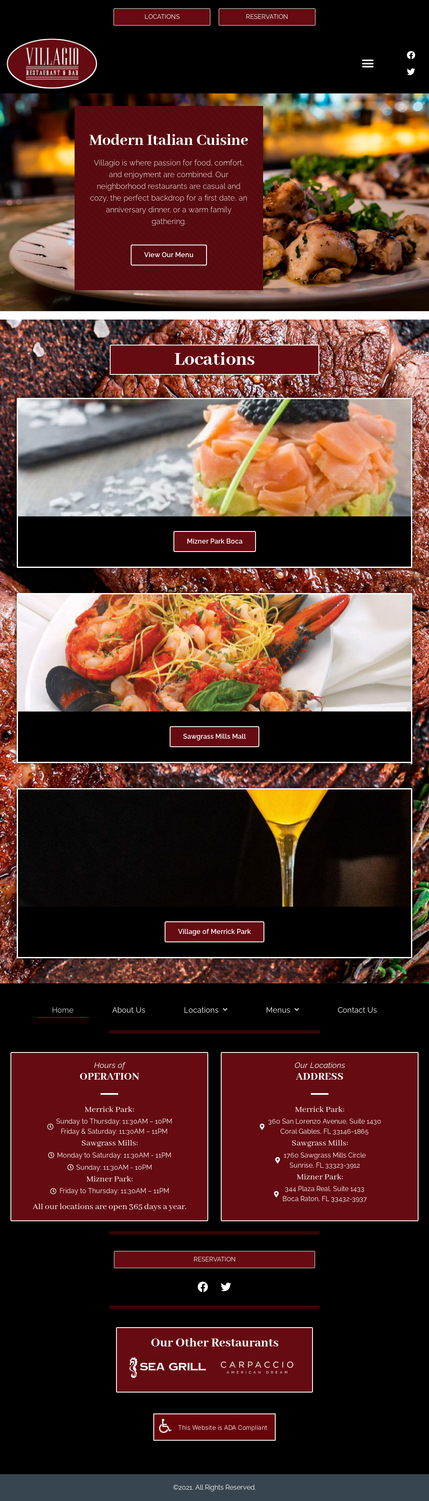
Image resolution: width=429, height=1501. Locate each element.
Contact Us (357, 1010)
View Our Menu (169, 255)
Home (63, 1010)
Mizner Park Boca (215, 541)
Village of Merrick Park (214, 932)
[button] (367, 63)
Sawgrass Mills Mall (214, 736)
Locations (205, 1009)
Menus (282, 1009)
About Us (128, 1010)
